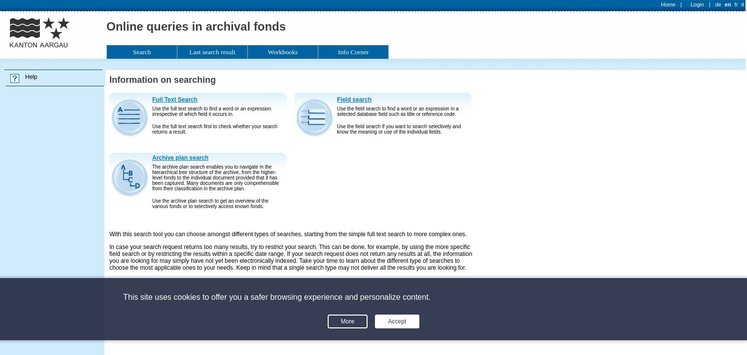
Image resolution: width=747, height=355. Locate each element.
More (347, 321)
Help (31, 76)
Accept (397, 321)
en (728, 4)
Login (697, 4)
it (743, 4)
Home (668, 4)
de (718, 4)
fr (736, 4)
